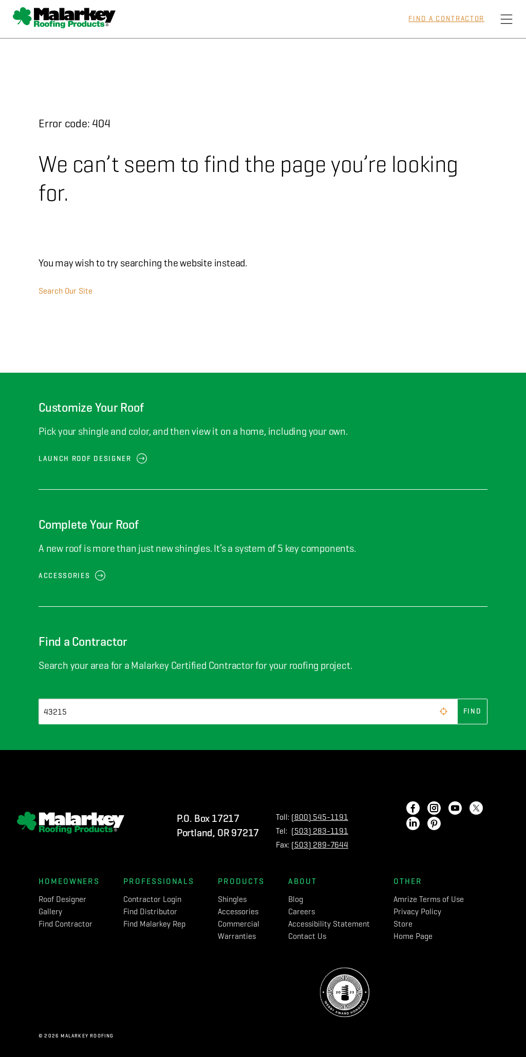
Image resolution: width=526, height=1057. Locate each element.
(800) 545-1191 (319, 817)
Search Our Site (65, 291)
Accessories (64, 575)
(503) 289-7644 (319, 845)
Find (472, 711)
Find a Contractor (446, 18)
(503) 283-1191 (319, 831)
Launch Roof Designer (85, 458)
